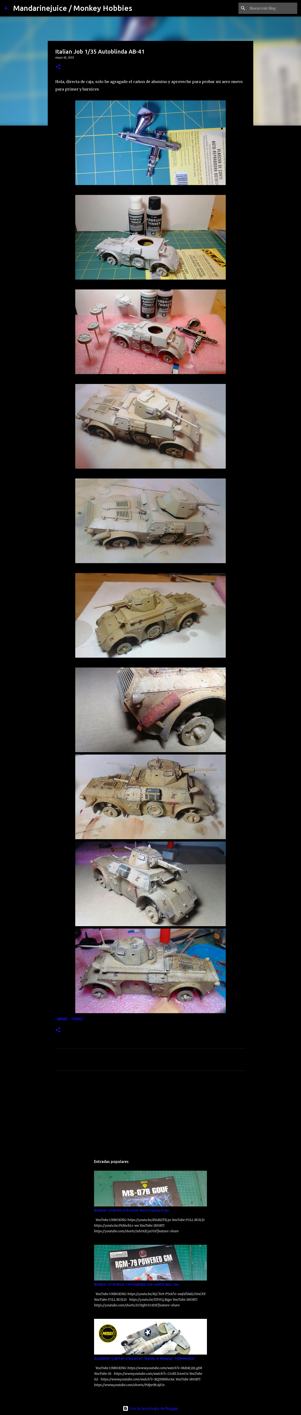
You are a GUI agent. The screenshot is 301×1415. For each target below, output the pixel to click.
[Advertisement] (81, 1114)
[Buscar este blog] (272, 8)
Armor (62, 1018)
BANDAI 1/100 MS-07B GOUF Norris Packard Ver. (132, 1210)
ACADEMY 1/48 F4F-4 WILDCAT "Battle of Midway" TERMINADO (144, 1358)
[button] (58, 67)
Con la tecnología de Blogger (150, 1408)
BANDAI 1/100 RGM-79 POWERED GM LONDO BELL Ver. (137, 1284)
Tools (77, 1018)
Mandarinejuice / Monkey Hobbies (72, 8)
